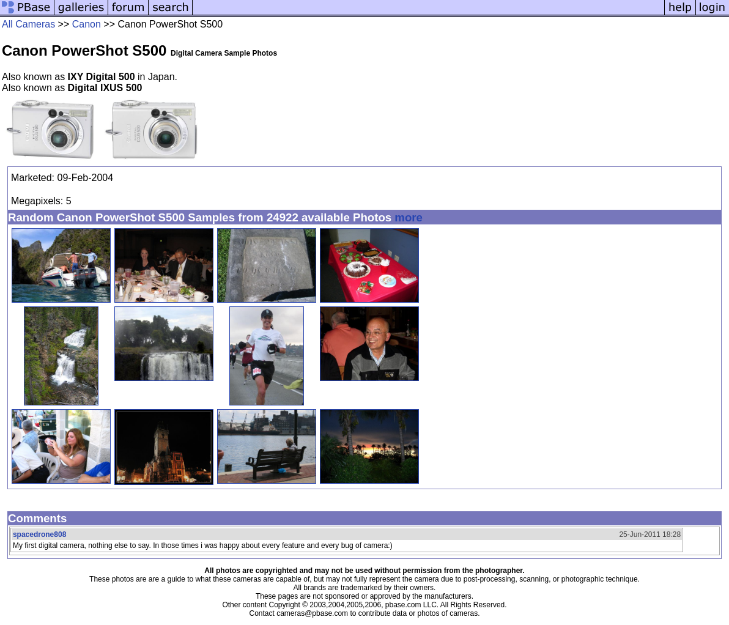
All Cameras (28, 24)
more (408, 217)
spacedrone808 (39, 534)
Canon (86, 24)
